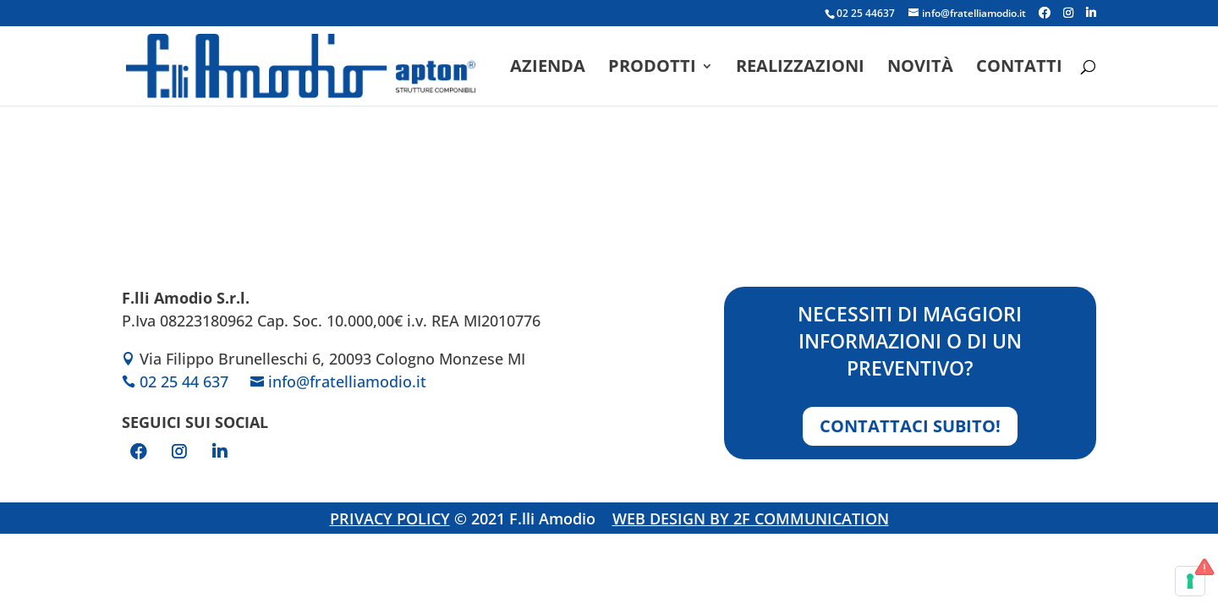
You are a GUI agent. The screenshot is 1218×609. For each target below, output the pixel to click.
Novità (920, 68)
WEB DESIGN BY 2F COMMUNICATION (750, 518)
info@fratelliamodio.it (347, 381)
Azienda (547, 68)
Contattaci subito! (910, 425)
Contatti (1019, 68)
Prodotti (652, 68)
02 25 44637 (866, 13)
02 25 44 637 (184, 381)
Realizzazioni (800, 68)
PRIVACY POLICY (390, 518)
